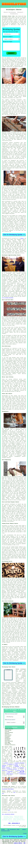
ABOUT (17, 7)
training (15, 143)
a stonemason (21, 767)
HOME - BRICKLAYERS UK (14, 823)
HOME (11, 7)
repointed (10, 491)
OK (24, 843)
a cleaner (6, 762)
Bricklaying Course (6, 587)
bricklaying (12, 60)
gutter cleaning (6, 767)
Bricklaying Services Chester (11, 707)
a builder (16, 765)
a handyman (16, 766)
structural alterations (11, 682)
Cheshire (24, 699)
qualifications (5, 151)
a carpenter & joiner (12, 764)
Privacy (25, 833)
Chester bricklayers (21, 669)
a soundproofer (20, 772)
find (7, 797)
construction (11, 136)
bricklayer (12, 226)
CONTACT (20, 7)
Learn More (18, 843)
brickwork (11, 96)
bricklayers (19, 161)
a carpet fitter (19, 770)
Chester (22, 238)
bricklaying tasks (9, 699)
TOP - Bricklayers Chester (8, 814)
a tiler (8, 772)
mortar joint (13, 387)
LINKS (14, 7)
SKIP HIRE (22, 771)
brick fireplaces (21, 676)
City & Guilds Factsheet (7, 297)
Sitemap (3, 829)
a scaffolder (10, 771)
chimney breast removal (16, 687)
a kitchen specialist (19, 762)
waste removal (9, 773)
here (14, 792)
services (8, 704)
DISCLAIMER (24, 7)
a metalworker (23, 773)
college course (13, 280)
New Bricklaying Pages (13, 829)
